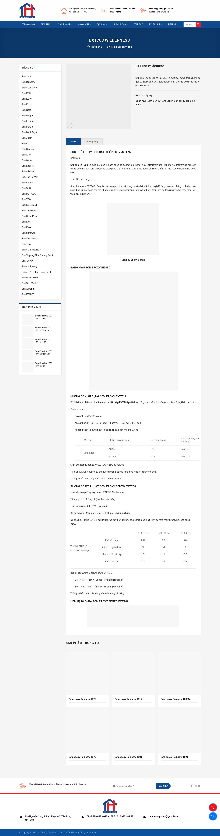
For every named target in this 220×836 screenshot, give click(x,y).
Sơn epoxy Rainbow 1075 (82, 757)
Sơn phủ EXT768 (79, 165)
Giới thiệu (46, 24)
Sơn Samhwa (28, 232)
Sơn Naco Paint (30, 216)
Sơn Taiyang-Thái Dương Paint (37, 255)
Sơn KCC (26, 93)
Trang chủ (28, 24)
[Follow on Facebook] (192, 786)
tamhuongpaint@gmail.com (161, 9)
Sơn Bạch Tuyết (30, 132)
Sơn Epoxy (167, 100)
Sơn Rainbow (28, 82)
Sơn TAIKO (27, 260)
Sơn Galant (27, 160)
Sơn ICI (25, 143)
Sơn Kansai (27, 182)
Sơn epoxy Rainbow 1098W (175, 699)
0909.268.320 (129, 9)
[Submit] (198, 24)
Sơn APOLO (28, 171)
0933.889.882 (115, 9)
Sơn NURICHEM (30, 277)
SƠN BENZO (154, 100)
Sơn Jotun (27, 76)
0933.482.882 (115, 12)
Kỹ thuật (155, 24)
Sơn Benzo (27, 126)
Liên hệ (172, 24)
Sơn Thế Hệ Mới (30, 177)
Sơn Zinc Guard (29, 210)
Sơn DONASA (29, 193)
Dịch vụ (102, 24)
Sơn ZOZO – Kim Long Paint (36, 272)
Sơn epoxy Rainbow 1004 (128, 757)
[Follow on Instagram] (195, 786)
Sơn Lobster (28, 165)
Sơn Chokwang (29, 266)
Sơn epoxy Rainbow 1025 (82, 699)
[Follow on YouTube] (199, 786)
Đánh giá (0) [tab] (92, 141)
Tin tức (138, 24)
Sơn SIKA (26, 188)
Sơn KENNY (28, 294)
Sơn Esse (27, 227)
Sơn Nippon (28, 149)
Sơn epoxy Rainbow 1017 (128, 699)
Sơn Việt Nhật (29, 238)
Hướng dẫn (120, 24)
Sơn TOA (26, 244)
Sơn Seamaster (30, 87)
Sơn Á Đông (28, 288)
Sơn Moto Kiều (29, 205)
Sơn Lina (26, 221)
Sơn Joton (27, 137)
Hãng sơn (84, 24)
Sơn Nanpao (28, 115)
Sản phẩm (65, 24)
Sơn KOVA (27, 98)
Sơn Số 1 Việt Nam (31, 249)
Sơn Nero (26, 110)
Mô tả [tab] (73, 141)
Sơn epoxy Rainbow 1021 (174, 757)
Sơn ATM (26, 154)
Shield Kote (28, 121)
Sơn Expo (26, 104)
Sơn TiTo (26, 199)
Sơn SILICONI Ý (30, 283)
